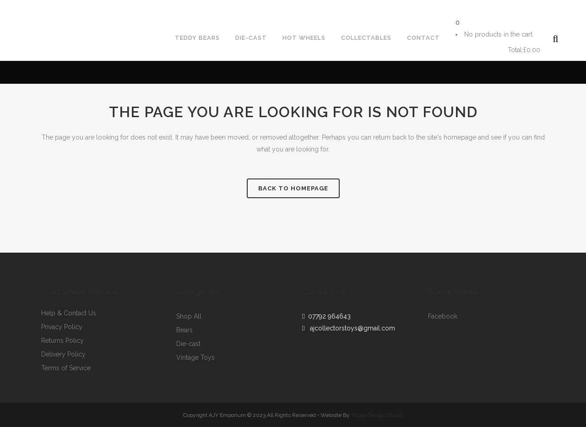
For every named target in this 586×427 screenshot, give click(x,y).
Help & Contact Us (68, 313)
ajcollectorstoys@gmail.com (114, 7)
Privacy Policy (61, 327)
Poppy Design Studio (377, 415)
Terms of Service (66, 368)
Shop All (188, 316)
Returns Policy (62, 341)
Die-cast (188, 344)
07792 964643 (327, 316)
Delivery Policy (63, 354)
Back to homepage (293, 188)
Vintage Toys (195, 358)
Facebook (442, 316)
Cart (480, 50)
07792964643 (29, 7)
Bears (184, 330)
